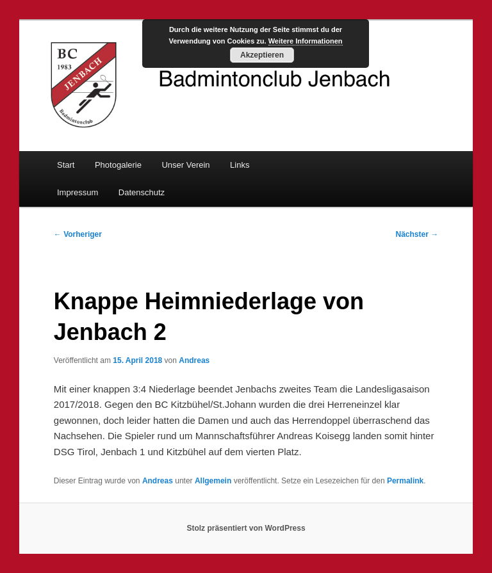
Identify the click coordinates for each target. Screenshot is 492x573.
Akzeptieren (262, 55)
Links (239, 165)
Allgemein (213, 480)
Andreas (194, 360)
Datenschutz (142, 192)
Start (65, 165)
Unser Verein (185, 165)
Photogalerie (118, 165)
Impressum (77, 192)
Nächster (417, 234)
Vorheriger (78, 234)
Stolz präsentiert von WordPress (245, 528)
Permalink (405, 480)
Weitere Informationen (305, 41)
